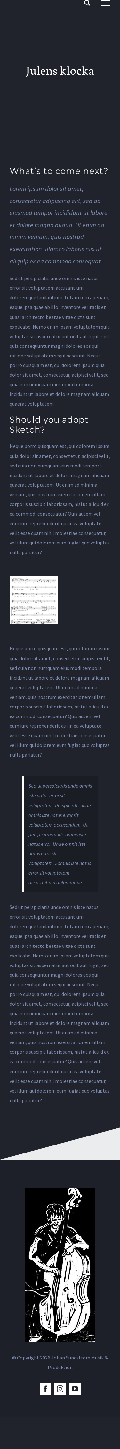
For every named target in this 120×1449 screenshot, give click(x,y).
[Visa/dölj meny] (105, 3)
